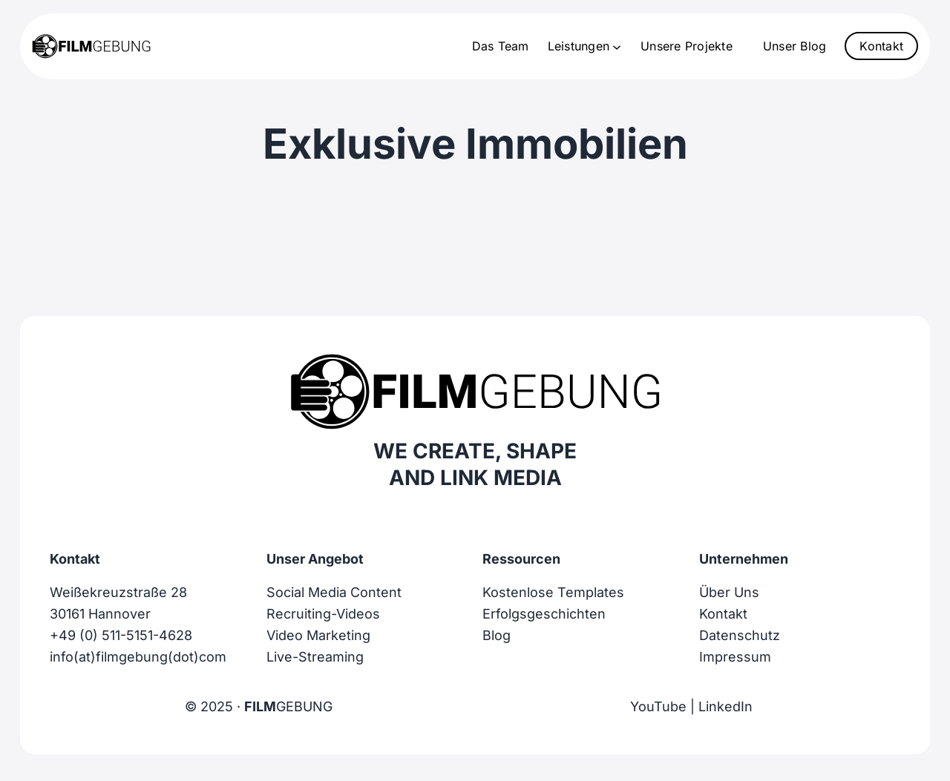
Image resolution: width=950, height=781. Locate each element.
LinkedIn (725, 706)
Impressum (735, 657)
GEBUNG (288, 706)
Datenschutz (739, 635)
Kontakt (881, 46)
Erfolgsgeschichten (544, 614)
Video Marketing (318, 635)
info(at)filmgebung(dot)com (138, 657)
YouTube (658, 706)
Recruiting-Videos (323, 614)
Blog (496, 635)
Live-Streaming (315, 657)
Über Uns (729, 592)
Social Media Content (334, 592)
